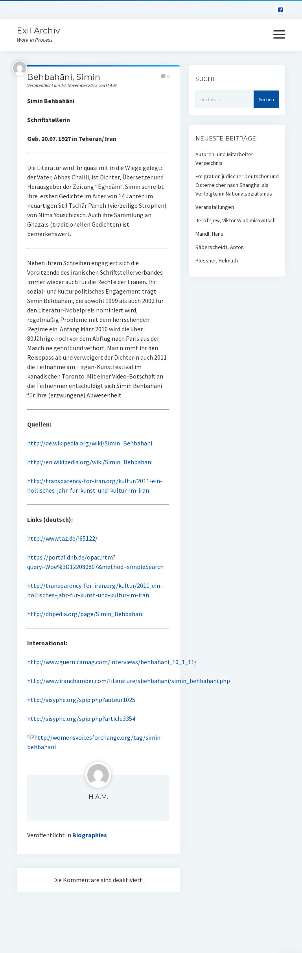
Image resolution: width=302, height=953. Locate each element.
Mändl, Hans (209, 233)
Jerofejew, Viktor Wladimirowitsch (235, 220)
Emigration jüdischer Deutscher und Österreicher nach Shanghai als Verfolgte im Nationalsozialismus (237, 185)
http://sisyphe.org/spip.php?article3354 (81, 718)
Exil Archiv (38, 30)
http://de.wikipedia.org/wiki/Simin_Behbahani (89, 443)
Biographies (89, 835)
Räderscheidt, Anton (219, 247)
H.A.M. (98, 797)
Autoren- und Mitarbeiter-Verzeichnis (225, 158)
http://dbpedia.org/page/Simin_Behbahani (85, 614)
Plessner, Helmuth (216, 260)
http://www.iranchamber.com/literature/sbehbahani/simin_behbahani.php (128, 681)
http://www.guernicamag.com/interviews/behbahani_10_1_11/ (112, 662)
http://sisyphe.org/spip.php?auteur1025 (81, 700)
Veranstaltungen (214, 207)
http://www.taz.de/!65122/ (62, 538)
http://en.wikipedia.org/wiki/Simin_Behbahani (90, 462)
